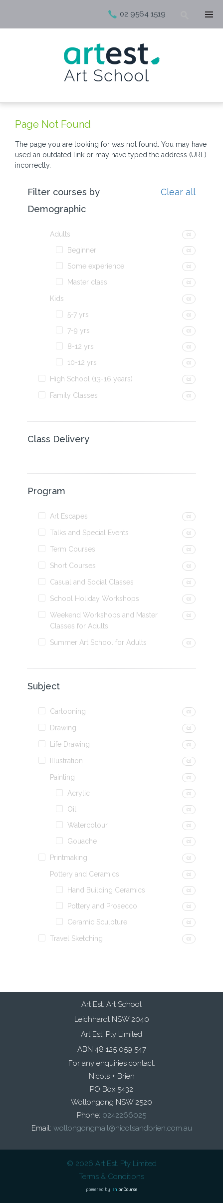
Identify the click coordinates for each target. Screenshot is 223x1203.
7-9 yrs (78, 330)
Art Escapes (69, 516)
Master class (87, 282)
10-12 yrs (82, 362)
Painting (62, 777)
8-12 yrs (80, 346)
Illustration (66, 761)
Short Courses (73, 566)
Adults (60, 234)
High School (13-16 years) (91, 379)
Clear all (178, 192)
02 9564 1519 (143, 13)
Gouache (82, 841)
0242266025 (124, 1115)
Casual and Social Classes (92, 582)
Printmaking (68, 858)
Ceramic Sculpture (97, 922)
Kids (57, 298)
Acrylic (78, 793)
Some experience (95, 266)
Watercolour (87, 825)
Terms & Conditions (111, 1176)
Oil (71, 809)
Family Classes (74, 395)
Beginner (81, 250)
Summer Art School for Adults (98, 642)
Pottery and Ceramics (84, 874)
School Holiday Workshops (94, 598)
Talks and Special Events (89, 533)
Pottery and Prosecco (102, 906)
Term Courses (72, 549)
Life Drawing (70, 744)
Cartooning (68, 711)
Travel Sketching (76, 938)
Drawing (63, 728)
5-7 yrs (78, 314)
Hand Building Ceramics (106, 890)
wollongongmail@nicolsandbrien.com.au (122, 1128)
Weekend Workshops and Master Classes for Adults (104, 620)
